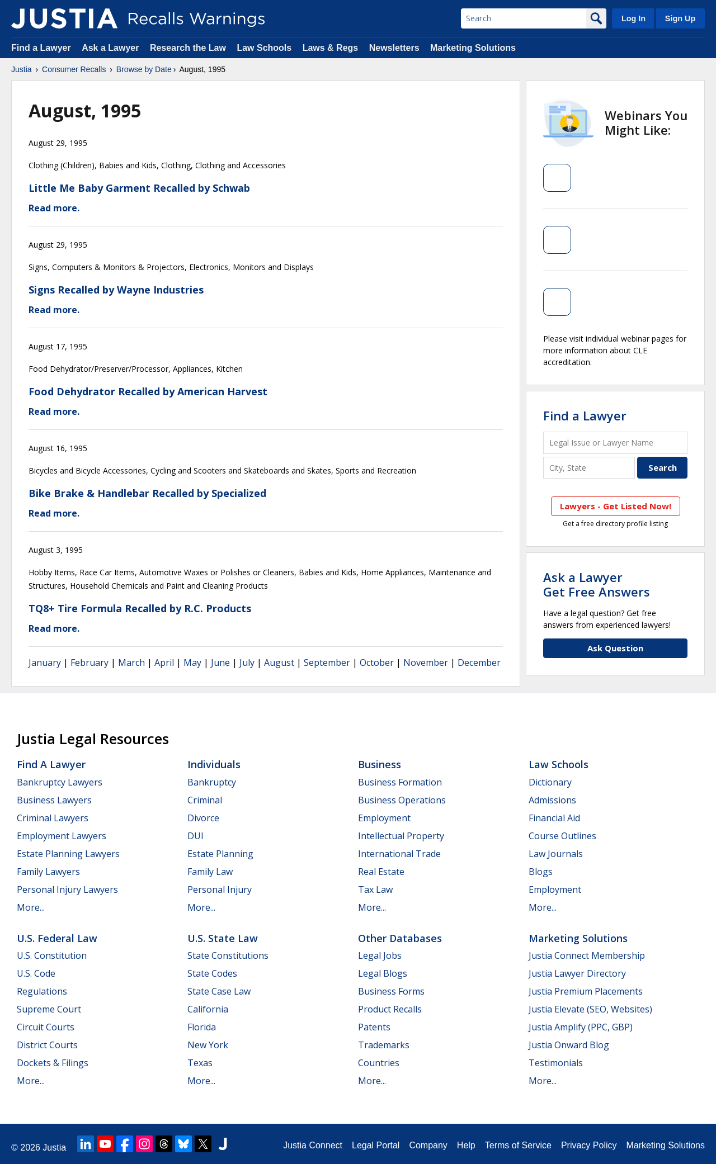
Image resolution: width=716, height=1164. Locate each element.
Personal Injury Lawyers (67, 889)
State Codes (212, 973)
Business (379, 764)
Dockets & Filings (52, 1063)
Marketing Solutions (473, 48)
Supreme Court (49, 1009)
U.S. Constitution (52, 955)
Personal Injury (219, 889)
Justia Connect (312, 1145)
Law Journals (556, 854)
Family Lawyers (48, 871)
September (327, 662)
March (131, 662)
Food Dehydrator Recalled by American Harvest (148, 391)
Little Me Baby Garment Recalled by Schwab (139, 188)
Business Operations (402, 800)
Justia (21, 69)
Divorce (203, 818)
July (247, 662)
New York (207, 1045)
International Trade (399, 854)
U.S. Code (36, 973)
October (377, 662)
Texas (200, 1063)
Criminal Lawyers (52, 818)
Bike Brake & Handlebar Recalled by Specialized (147, 493)
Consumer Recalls (74, 69)
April (164, 662)
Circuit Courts (45, 1027)
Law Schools (264, 48)
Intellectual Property (401, 836)
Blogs (541, 871)
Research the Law (188, 48)
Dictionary (550, 782)
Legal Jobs (380, 955)
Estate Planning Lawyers (68, 854)
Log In (633, 18)
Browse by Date (144, 69)
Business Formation (400, 782)
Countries (378, 1063)
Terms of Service (518, 1145)
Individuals (214, 764)
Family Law (210, 871)
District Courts (47, 1045)
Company (428, 1145)
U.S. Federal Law (57, 938)
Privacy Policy (589, 1145)
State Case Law (219, 991)
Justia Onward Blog (569, 1045)
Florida (201, 1027)
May (192, 662)
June (220, 662)
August (279, 662)
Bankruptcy (211, 782)
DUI (195, 836)
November (425, 662)
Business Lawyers (54, 800)
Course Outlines (562, 836)
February (89, 662)
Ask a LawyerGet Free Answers (596, 584)
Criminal (204, 800)
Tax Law (375, 889)
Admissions (552, 800)
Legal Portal (375, 1145)
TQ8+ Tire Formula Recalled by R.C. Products (140, 608)
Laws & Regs (331, 48)
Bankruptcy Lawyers (59, 782)
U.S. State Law (222, 938)
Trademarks (383, 1045)
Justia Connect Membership (587, 955)
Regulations (42, 991)
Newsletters (394, 48)
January (45, 662)
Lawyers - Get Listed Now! (615, 506)
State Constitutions (227, 955)
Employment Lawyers (61, 836)
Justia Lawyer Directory (577, 973)
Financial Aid (554, 818)
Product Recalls (390, 1009)
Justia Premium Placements (586, 991)
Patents (374, 1027)
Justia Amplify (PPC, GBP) (581, 1027)
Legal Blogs (382, 973)
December (479, 662)
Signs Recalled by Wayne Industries (116, 289)
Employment (384, 818)
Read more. (54, 208)
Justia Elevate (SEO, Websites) (590, 1009)
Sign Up (680, 18)
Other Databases (400, 938)
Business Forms (391, 991)
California (207, 1009)
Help (466, 1145)
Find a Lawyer (41, 48)
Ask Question (615, 648)
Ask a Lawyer (112, 48)
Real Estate (381, 871)
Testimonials (556, 1063)
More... (31, 907)
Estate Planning (220, 854)
